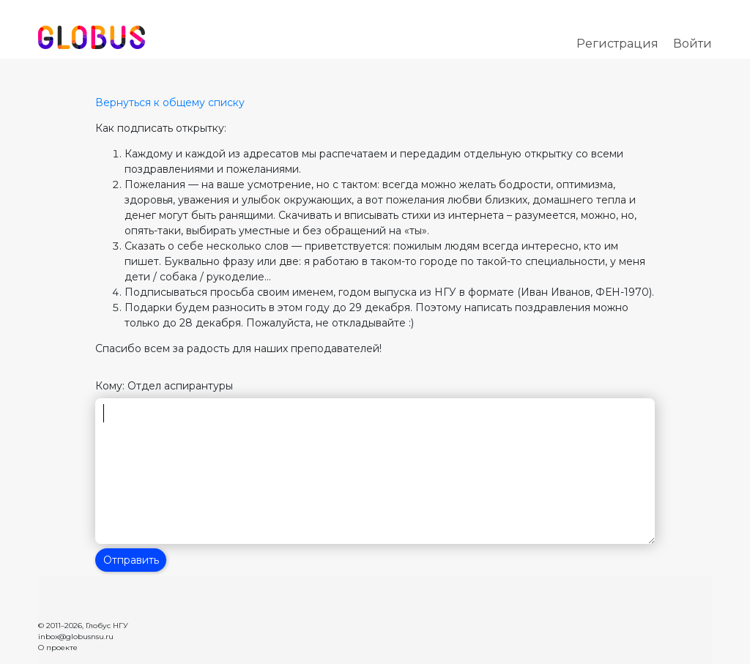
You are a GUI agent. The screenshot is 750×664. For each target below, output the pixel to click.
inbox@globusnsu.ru (76, 636)
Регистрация (617, 44)
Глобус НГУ (107, 625)
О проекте (58, 647)
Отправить (131, 560)
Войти (692, 44)
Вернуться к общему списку (170, 102)
